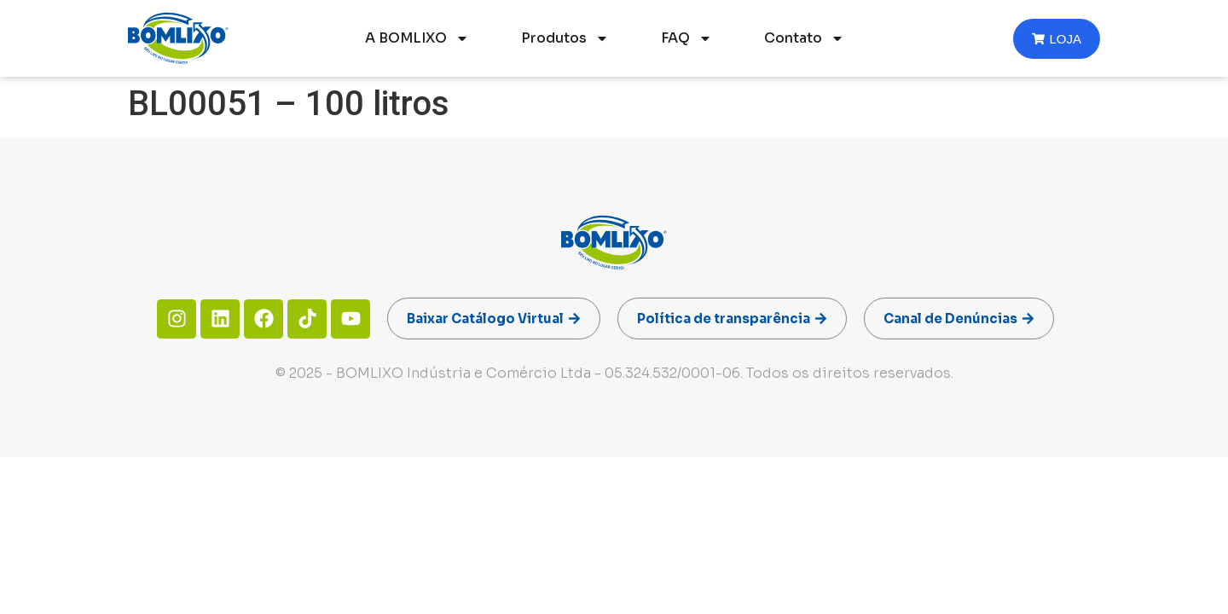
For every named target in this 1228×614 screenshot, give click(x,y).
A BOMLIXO (417, 38)
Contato (804, 38)
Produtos (565, 38)
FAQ (686, 38)
